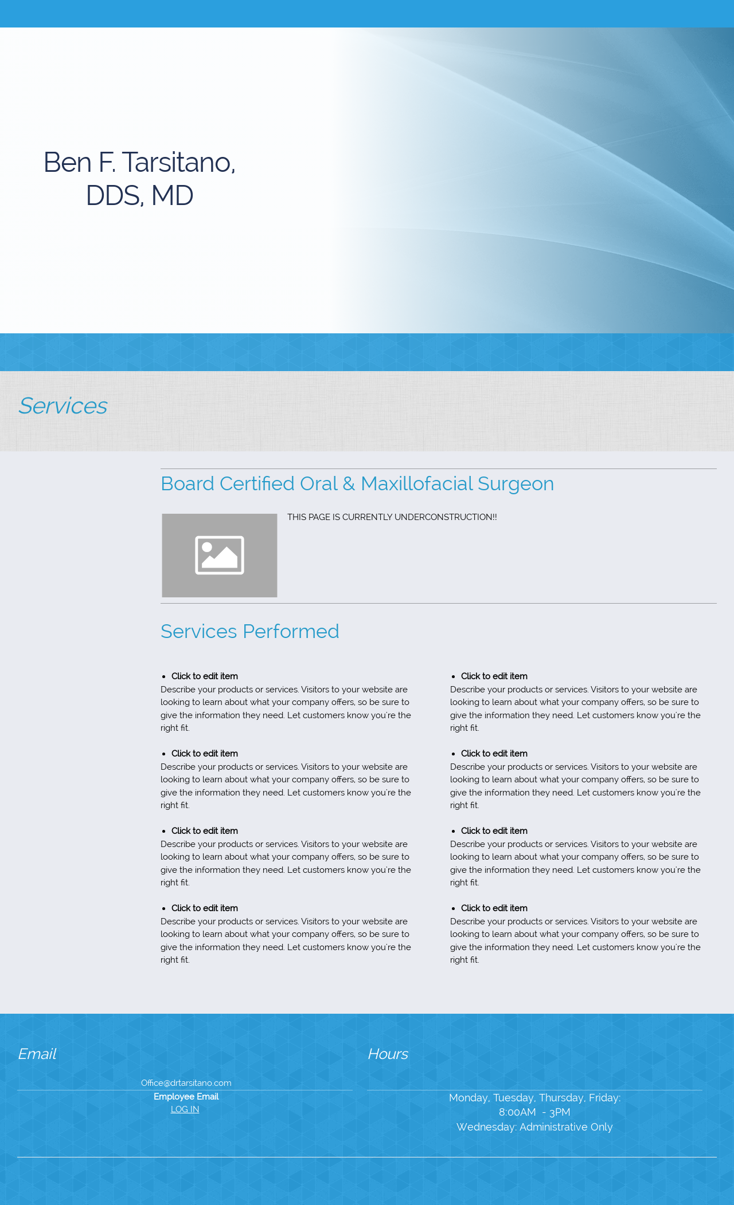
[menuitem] (296, 352)
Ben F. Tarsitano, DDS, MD (139, 178)
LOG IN (185, 1109)
